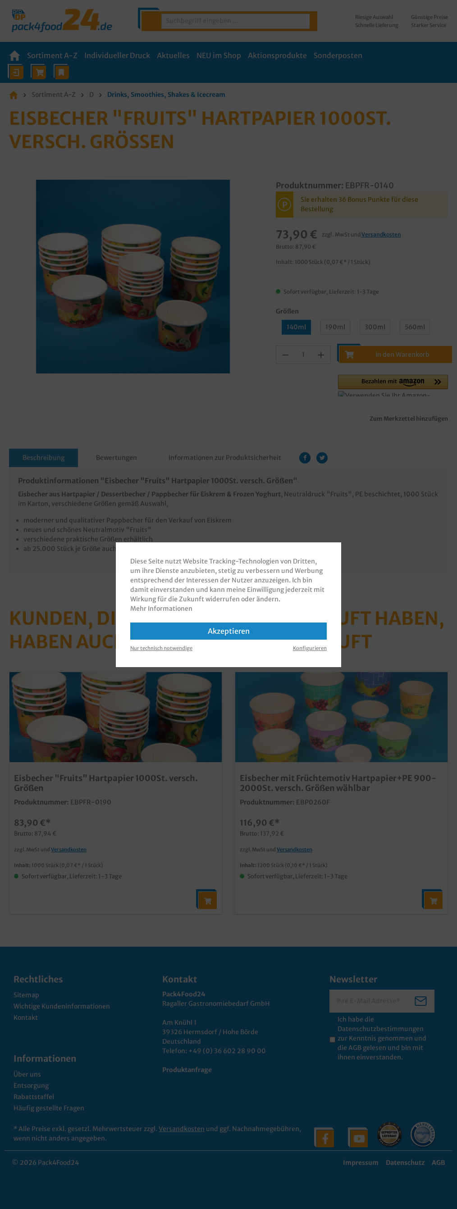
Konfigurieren (310, 648)
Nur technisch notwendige (161, 648)
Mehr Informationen (161, 608)
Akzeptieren (229, 631)
